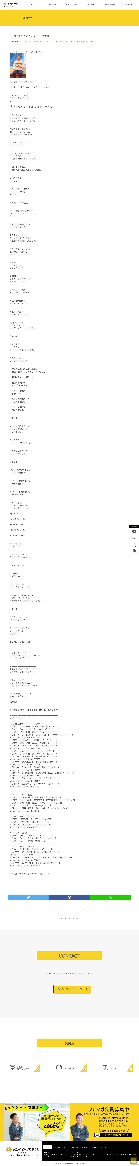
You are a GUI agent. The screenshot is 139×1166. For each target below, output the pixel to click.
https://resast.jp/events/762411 (25, 854)
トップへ (133, 1162)
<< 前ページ (62, 918)
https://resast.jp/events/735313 (25, 748)
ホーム (33, 5)
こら (47, 873)
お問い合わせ (110, 5)
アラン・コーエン (45, 42)
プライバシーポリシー (104, 1147)
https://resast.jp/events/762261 (25, 810)
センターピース (62, 42)
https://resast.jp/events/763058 (25, 827)
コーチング (54, 42)
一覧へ (69, 918)
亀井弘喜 (81, 42)
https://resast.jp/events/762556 (25, 770)
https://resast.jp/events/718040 (25, 737)
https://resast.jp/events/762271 (25, 780)
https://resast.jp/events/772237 (25, 786)
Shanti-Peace (29, 42)
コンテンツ (52, 5)
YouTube (36, 42)
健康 (87, 42)
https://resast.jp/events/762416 (25, 860)
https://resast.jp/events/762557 (25, 775)
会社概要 (129, 5)
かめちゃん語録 (71, 5)
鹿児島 (91, 42)
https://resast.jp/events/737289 (25, 759)
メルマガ (90, 5)
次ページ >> (76, 918)
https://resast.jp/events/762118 (25, 764)
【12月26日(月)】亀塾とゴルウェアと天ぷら (29, 87)
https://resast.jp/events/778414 (25, 865)
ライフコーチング (73, 42)
